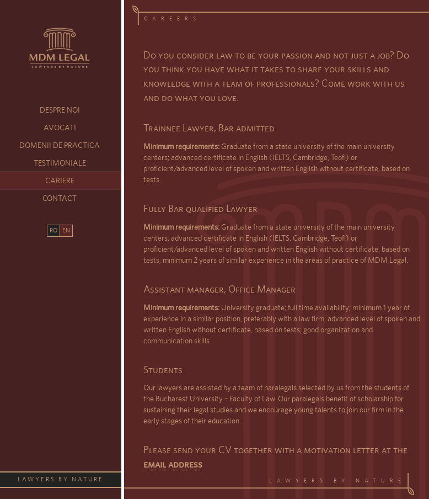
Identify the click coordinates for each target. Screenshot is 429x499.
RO (53, 230)
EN (66, 230)
